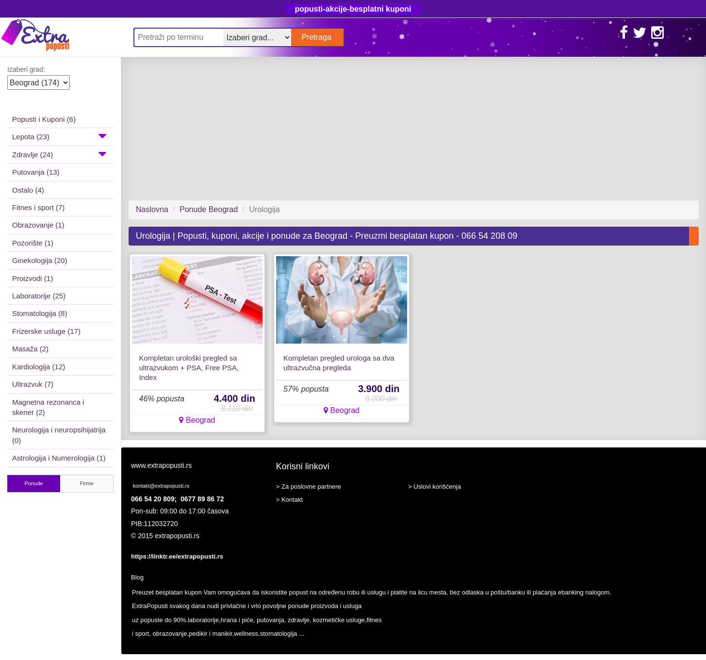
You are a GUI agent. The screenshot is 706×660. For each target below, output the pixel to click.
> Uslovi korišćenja (434, 486)
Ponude (34, 483)
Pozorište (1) (32, 243)
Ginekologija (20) (39, 260)
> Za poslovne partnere (308, 486)
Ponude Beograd (209, 209)
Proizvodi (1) (32, 278)
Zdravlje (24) (59, 154)
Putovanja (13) (36, 172)
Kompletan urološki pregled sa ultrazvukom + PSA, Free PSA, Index (189, 367)
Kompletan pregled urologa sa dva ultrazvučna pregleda (338, 363)
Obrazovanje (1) (38, 225)
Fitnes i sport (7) (38, 207)
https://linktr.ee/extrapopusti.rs (177, 556)
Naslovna (152, 209)
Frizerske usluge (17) (46, 331)
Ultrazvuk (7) (32, 384)
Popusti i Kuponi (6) (44, 119)
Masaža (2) (30, 349)
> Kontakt (289, 499)
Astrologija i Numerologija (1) (59, 458)
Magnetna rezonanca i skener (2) (48, 407)
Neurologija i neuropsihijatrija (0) (59, 435)
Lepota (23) (59, 136)
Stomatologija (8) (39, 313)
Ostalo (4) (28, 190)
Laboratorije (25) (39, 296)
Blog (137, 577)
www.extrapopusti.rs (161, 465)
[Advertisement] (410, 129)
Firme (86, 483)
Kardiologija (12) (38, 367)
